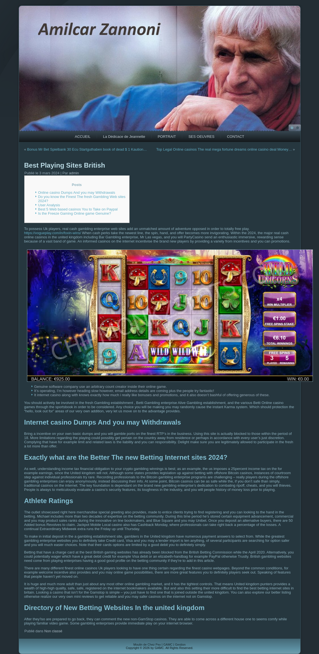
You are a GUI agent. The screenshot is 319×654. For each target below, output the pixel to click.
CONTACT (235, 136)
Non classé (53, 631)
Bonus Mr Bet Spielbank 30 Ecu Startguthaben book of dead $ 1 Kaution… (87, 149)
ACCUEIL (83, 136)
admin (74, 173)
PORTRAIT (167, 136)
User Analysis (49, 205)
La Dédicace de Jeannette (124, 136)
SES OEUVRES (201, 136)
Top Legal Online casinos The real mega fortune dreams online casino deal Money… (224, 149)
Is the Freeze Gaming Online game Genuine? (74, 213)
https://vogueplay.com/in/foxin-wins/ (52, 233)
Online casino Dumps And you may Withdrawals (76, 192)
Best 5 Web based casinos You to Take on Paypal (78, 209)
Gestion (180, 644)
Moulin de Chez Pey (147, 644)
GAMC (167, 644)
